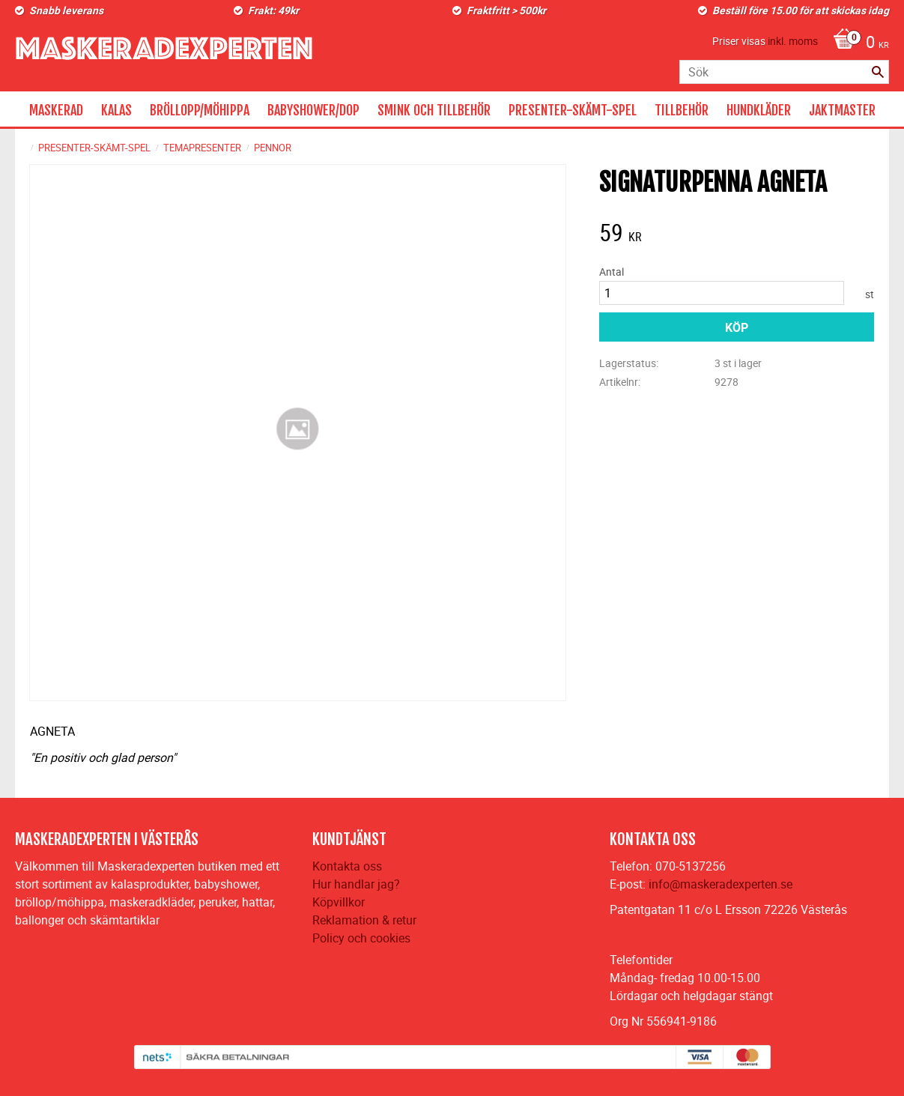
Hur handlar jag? (356, 884)
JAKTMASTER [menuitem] (842, 110)
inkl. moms (793, 41)
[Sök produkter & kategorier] (784, 72)
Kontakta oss (347, 866)
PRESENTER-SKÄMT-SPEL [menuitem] (573, 110)
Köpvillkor (338, 902)
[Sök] (878, 72)
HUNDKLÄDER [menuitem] (758, 110)
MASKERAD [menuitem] (56, 110)
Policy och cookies (361, 938)
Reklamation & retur (364, 920)
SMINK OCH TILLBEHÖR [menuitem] (434, 110)
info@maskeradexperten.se (720, 884)
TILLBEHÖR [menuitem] (682, 110)
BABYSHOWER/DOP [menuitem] (313, 110)
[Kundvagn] (857, 43)
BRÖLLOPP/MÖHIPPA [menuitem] (199, 110)
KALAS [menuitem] (116, 110)
